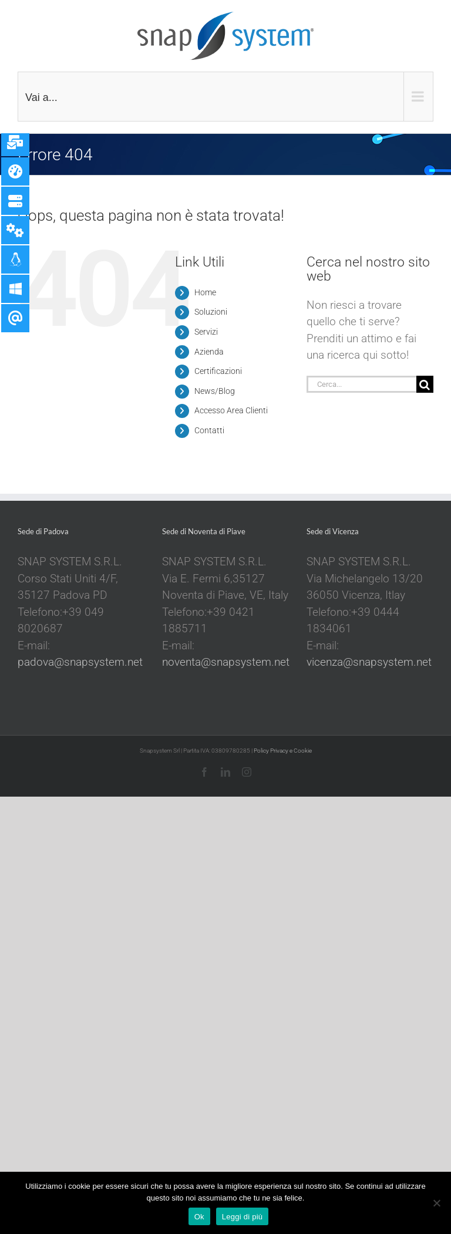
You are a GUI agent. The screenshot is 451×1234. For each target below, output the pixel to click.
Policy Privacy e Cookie (283, 750)
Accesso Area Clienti (231, 410)
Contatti (209, 430)
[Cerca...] (361, 384)
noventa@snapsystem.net (226, 662)
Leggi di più (242, 1216)
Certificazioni (218, 371)
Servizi (206, 331)
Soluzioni (210, 311)
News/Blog (214, 391)
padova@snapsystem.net (80, 662)
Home (205, 292)
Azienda (209, 351)
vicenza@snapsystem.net (369, 662)
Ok (199, 1216)
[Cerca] (424, 384)
